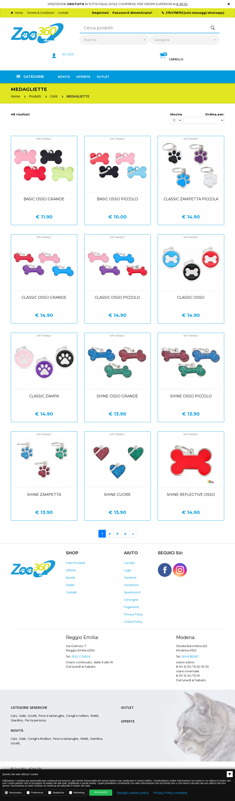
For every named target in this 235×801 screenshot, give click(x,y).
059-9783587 (190, 656)
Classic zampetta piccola (191, 199)
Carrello (129, 563)
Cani (14, 716)
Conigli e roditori (77, 716)
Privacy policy (133, 614)
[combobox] (114, 40)
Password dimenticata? (132, 12)
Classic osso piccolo (117, 297)
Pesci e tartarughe (51, 716)
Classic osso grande (44, 297)
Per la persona (35, 720)
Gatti (22, 716)
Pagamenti (131, 607)
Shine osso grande (117, 396)
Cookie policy (133, 622)
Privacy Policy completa (170, 793)
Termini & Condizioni (40, 13)
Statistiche (56, 792)
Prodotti (35, 96)
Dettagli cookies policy (133, 793)
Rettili (94, 716)
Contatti (63, 13)
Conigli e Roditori (39, 739)
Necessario (13, 792)
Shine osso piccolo (191, 396)
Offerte (83, 76)
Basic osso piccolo (117, 199)
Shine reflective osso (191, 494)
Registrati (100, 12)
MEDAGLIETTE (78, 96)
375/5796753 (174, 13)
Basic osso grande (44, 199)
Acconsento (100, 792)
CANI (54, 96)
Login (127, 570)
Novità (64, 76)
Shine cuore (117, 494)
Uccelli (32, 716)
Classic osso (190, 297)
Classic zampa (44, 396)
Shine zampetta (44, 494)
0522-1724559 (80, 656)
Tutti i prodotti (75, 563)
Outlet (103, 76)
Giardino (17, 720)
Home (17, 13)
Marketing (76, 792)
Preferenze (35, 792)
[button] (171, 60)
